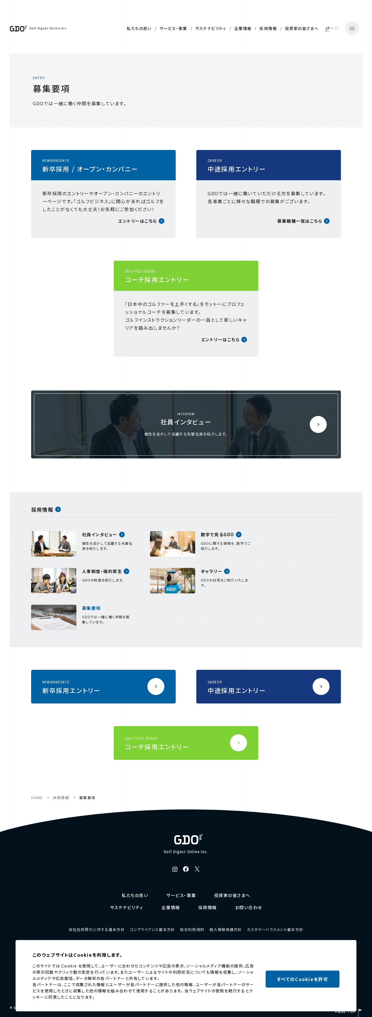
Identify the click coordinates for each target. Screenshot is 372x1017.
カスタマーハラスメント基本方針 (275, 929)
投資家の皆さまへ (290, 28)
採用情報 (257, 28)
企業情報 (231, 28)
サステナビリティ (199, 28)
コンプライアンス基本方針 (152, 929)
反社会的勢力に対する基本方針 (97, 929)
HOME (37, 797)
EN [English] (325, 28)
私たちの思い (127, 28)
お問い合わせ (248, 907)
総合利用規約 (192, 929)
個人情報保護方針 (225, 929)
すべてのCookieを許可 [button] (302, 979)
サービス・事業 (162, 28)
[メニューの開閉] (341, 28)
